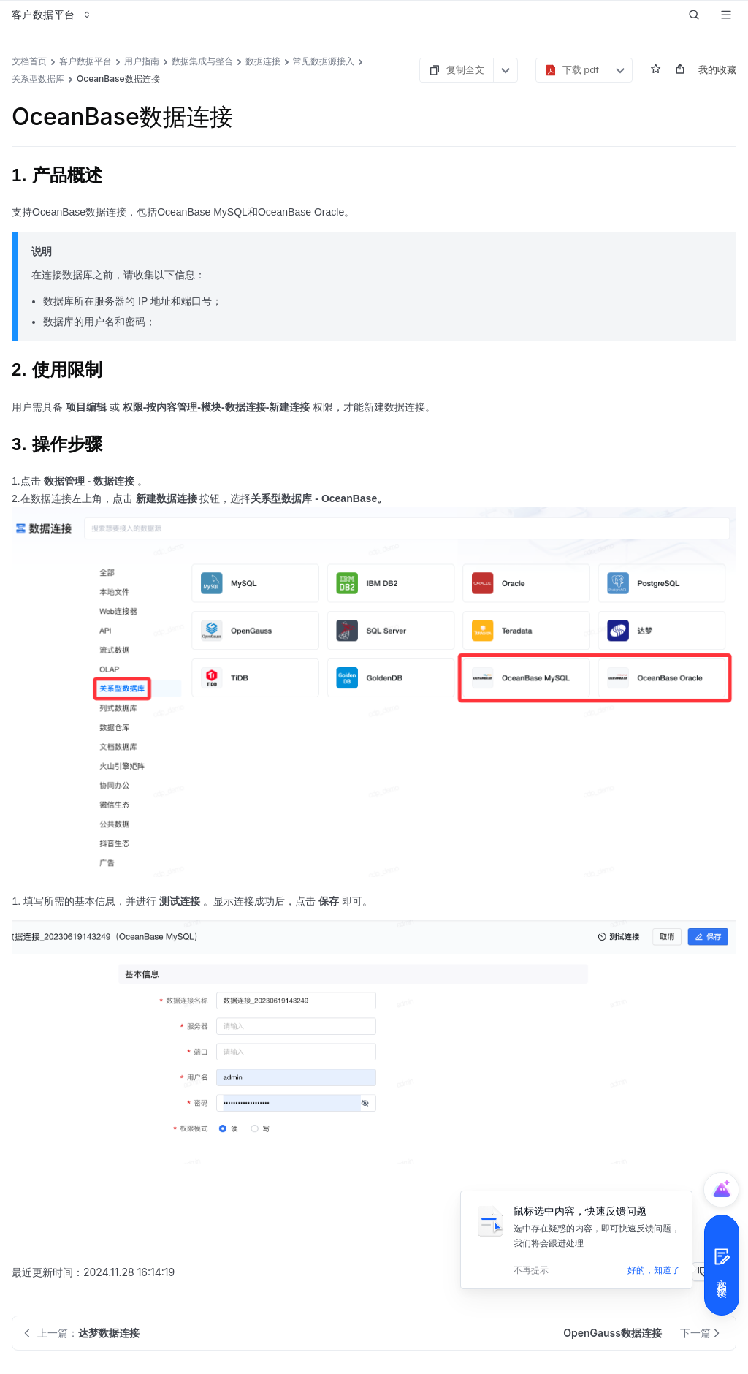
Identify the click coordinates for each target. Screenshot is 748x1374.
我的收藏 (717, 69)
